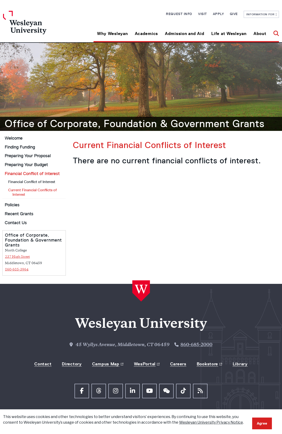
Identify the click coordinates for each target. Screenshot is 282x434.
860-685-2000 (196, 345)
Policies (12, 204)
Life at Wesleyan (229, 33)
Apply (218, 14)
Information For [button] (261, 14)
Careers (178, 364)
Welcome (14, 138)
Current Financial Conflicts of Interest (32, 192)
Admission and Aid (184, 33)
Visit (202, 14)
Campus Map (105, 364)
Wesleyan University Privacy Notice (211, 422)
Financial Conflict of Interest (32, 173)
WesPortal (145, 364)
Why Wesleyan (112, 33)
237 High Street (17, 256)
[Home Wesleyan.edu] (37, 26)
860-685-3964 (16, 269)
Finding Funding (20, 147)
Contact (42, 364)
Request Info (179, 14)
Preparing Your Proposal (28, 155)
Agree (262, 423)
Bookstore (207, 364)
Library (240, 364)
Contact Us (16, 222)
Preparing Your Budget (26, 164)
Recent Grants (19, 213)
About (260, 33)
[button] (274, 31)
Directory (72, 364)
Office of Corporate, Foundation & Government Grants (134, 123)
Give (234, 14)
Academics (146, 33)
